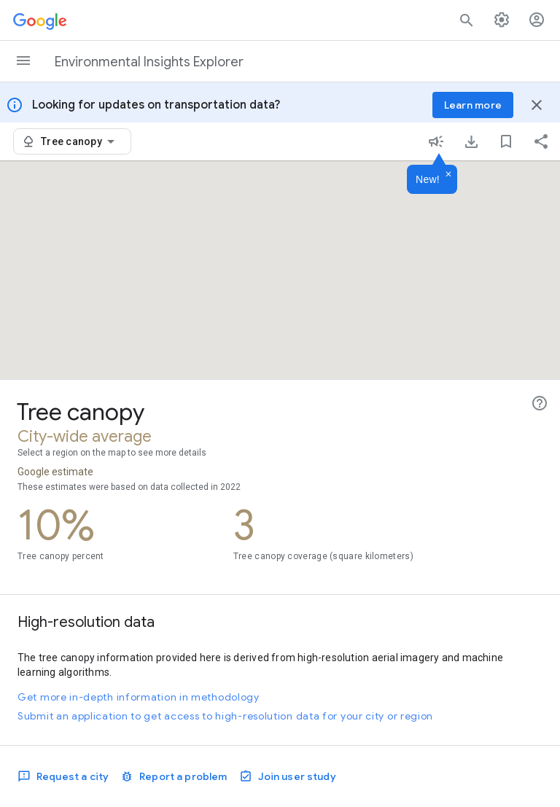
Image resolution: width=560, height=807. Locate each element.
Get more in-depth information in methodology (139, 696)
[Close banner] (536, 104)
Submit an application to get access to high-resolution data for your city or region (225, 715)
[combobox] (80, 141)
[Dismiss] (448, 175)
